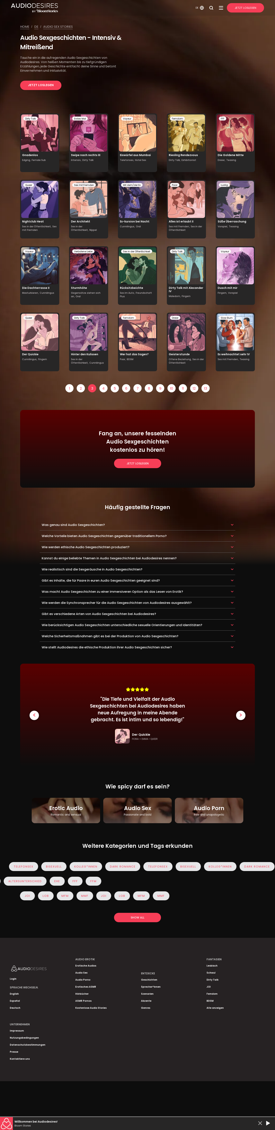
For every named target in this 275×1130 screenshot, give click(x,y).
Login (13, 978)
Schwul (211, 972)
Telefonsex (29, 866)
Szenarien (147, 993)
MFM (64, 896)
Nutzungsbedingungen (24, 1037)
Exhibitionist (189, 160)
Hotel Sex (140, 160)
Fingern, (222, 293)
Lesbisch (212, 965)
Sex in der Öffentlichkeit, (36, 226)
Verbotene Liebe (83, 251)
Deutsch (15, 1008)
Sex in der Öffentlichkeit (185, 228)
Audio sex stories (58, 26)
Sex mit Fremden (84, 185)
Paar (174, 185)
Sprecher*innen (151, 986)
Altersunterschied (25, 881)
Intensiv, (76, 160)
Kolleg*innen (91, 866)
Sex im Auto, (127, 293)
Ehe (57, 881)
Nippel (93, 230)
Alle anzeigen (215, 1008)
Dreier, (221, 160)
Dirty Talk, (175, 160)
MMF (84, 896)
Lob (45, 896)
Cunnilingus (47, 293)
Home (24, 26)
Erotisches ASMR (85, 986)
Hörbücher (82, 993)
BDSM (130, 359)
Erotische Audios (85, 965)
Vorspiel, (223, 226)
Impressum (17, 1030)
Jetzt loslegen (41, 85)
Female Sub (39, 160)
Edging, (26, 160)
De (36, 26)
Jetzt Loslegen (245, 8)
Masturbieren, (30, 293)
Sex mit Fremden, (179, 226)
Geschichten (149, 979)
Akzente (146, 1000)
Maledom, (175, 296)
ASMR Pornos (83, 1000)
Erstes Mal (80, 118)
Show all (137, 917)
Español (15, 1000)
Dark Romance (128, 866)
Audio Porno (82, 979)
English (14, 993)
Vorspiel (233, 293)
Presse (14, 1051)
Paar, (123, 359)
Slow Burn (227, 318)
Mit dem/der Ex (132, 185)
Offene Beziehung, (180, 359)
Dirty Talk (30, 118)
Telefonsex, (127, 160)
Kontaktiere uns (20, 1058)
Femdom (177, 118)
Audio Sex (81, 972)
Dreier (175, 318)
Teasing (231, 160)
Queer (28, 185)
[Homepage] (102, 7)
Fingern (186, 296)
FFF (222, 118)
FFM (94, 881)
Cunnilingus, (127, 226)
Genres (145, 1008)
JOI (27, 896)
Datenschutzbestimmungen (27, 1044)
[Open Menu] (221, 8)
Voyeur (127, 118)
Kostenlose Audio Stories (91, 1008)
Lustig (224, 185)
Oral (138, 226)
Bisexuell (59, 866)
